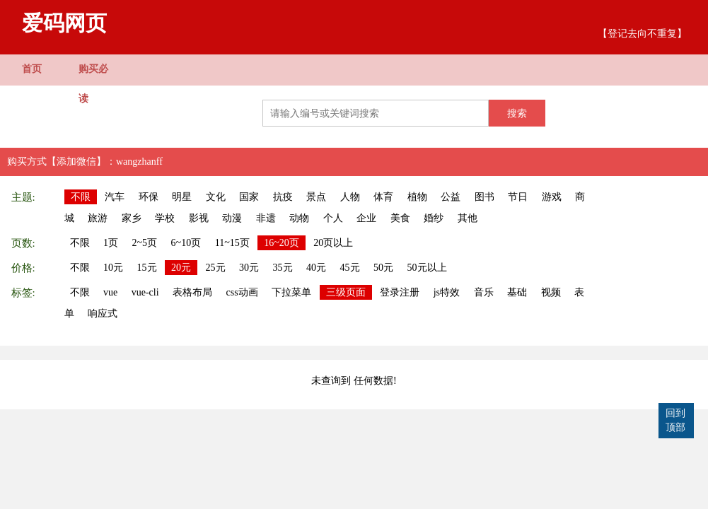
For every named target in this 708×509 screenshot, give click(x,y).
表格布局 (192, 292)
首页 (32, 69)
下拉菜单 (291, 292)
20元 (181, 267)
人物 (350, 197)
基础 (517, 292)
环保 (148, 197)
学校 (165, 218)
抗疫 (283, 197)
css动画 (242, 292)
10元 (113, 267)
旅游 (98, 218)
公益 (450, 197)
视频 (551, 292)
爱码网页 (64, 23)
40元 (316, 267)
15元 (147, 267)
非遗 (266, 218)
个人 (333, 218)
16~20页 (281, 243)
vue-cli (145, 292)
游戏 (552, 197)
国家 (249, 197)
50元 (383, 267)
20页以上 (333, 243)
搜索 (517, 113)
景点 (316, 197)
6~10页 (186, 243)
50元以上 (427, 267)
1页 (110, 243)
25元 (216, 267)
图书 (484, 197)
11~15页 (232, 243)
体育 (383, 197)
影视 (199, 218)
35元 (283, 267)
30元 (249, 267)
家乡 (131, 218)
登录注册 (399, 292)
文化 (216, 197)
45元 (350, 267)
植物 (417, 197)
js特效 (447, 292)
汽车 (114, 197)
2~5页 (145, 243)
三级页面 (346, 292)
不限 (81, 197)
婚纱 (433, 218)
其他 (467, 218)
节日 (518, 197)
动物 (299, 218)
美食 (400, 218)
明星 (182, 197)
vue (110, 292)
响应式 (102, 313)
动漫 (232, 218)
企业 (366, 218)
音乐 (484, 292)
